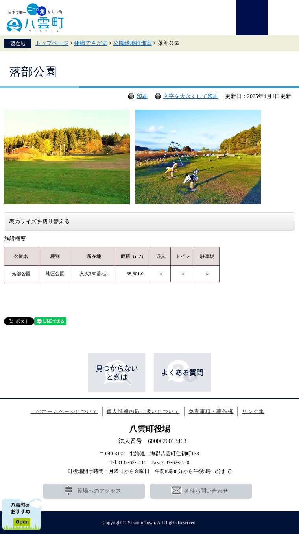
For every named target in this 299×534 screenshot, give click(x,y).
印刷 (142, 96)
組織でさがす (90, 43)
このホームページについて (64, 411)
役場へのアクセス (99, 491)
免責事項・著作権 (210, 411)
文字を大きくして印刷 (190, 96)
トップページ (51, 43)
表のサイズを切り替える (39, 221)
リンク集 (253, 411)
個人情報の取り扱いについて (143, 411)
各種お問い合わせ (206, 491)
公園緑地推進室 (132, 43)
